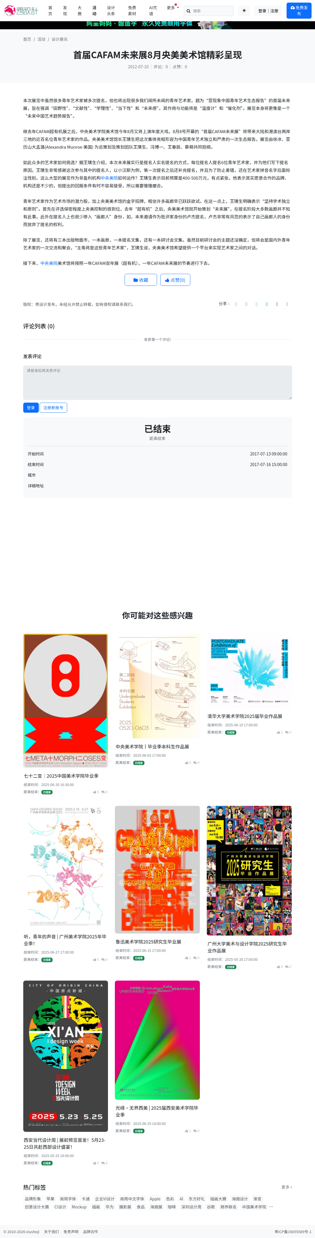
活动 (94, 10)
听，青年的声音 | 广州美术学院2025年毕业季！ (65, 940)
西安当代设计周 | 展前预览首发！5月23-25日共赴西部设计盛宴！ (65, 1143)
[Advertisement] (157, 542)
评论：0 (161, 66)
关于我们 (51, 1231)
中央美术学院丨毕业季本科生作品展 (152, 746)
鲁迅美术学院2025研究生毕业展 (148, 941)
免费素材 (132, 10)
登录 (31, 407)
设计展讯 (60, 39)
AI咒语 (153, 10)
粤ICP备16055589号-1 (293, 1231)
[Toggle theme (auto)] (244, 10)
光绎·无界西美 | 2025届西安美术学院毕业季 (156, 1111)
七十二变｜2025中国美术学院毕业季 (61, 775)
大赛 (80, 10)
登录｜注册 (268, 10)
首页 (50, 10)
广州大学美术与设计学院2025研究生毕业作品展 (247, 947)
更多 (286, 1187)
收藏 (141, 279)
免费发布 (299, 10)
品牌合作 (90, 1231)
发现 (65, 10)
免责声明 (70, 1231)
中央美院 (109, 178)
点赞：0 (180, 66)
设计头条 (111, 10)
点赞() (175, 279)
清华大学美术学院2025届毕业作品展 (244, 716)
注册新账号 (53, 407)
